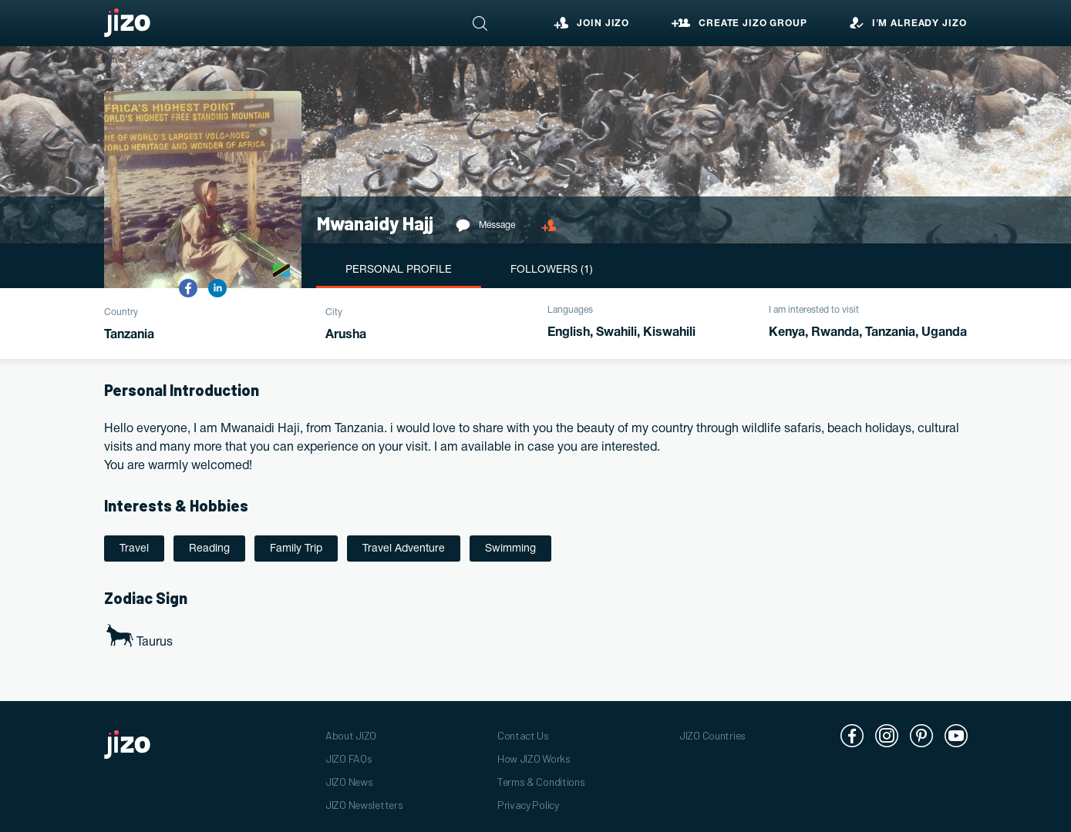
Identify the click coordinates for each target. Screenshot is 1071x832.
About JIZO (350, 735)
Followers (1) (551, 270)
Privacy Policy (528, 804)
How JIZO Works (534, 758)
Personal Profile (398, 270)
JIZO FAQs (348, 758)
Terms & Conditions (541, 781)
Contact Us (523, 735)
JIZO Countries (712, 735)
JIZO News (348, 781)
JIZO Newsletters (363, 804)
